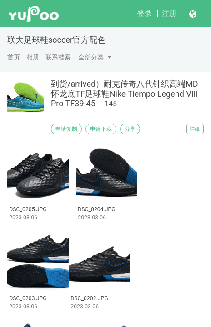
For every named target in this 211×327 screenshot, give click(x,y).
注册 (169, 13)
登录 (144, 13)
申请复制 (66, 129)
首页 (13, 57)
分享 (130, 129)
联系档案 (58, 57)
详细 (195, 129)
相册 (32, 57)
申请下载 (101, 129)
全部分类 (91, 57)
